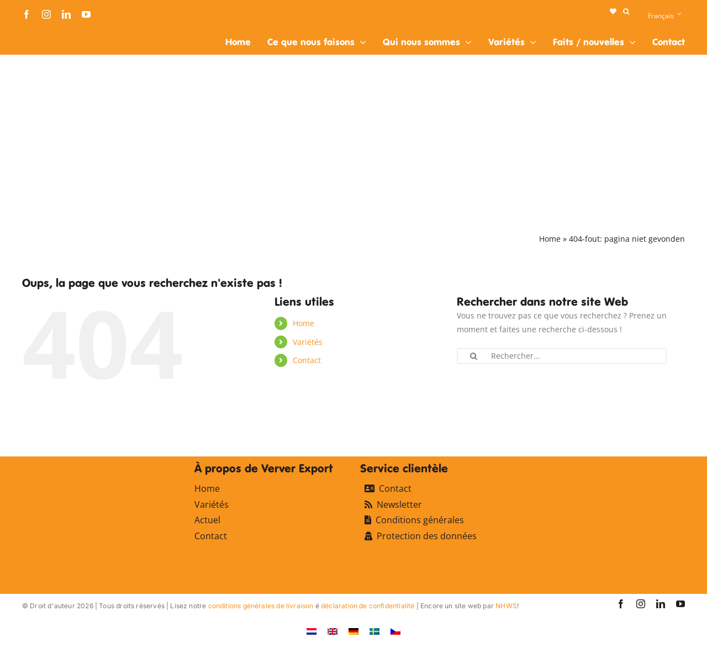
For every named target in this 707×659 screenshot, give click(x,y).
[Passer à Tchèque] (395, 631)
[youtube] (86, 14)
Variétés (308, 342)
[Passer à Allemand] (353, 631)
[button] (626, 11)
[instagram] (46, 14)
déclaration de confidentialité (367, 606)
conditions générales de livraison (261, 606)
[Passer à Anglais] (332, 631)
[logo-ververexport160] (44, 32)
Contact (307, 360)
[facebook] (26, 14)
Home (550, 238)
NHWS (506, 606)
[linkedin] (66, 14)
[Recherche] (473, 356)
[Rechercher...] (562, 356)
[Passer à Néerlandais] (311, 631)
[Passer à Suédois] (374, 631)
